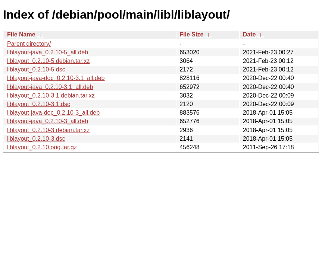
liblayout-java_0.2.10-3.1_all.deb (50, 87)
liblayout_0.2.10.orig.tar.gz (42, 147)
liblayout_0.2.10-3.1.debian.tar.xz (51, 95)
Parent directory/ (29, 44)
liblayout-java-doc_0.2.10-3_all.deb (53, 112)
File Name (21, 34)
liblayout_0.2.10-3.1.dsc (38, 104)
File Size (191, 34)
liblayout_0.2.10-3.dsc (36, 138)
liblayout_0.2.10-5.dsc (36, 69)
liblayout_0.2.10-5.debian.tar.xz (48, 61)
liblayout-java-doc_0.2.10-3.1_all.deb (56, 78)
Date (249, 34)
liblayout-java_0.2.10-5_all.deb (47, 52)
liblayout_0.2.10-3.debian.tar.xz (48, 130)
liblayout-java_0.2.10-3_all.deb (47, 121)
